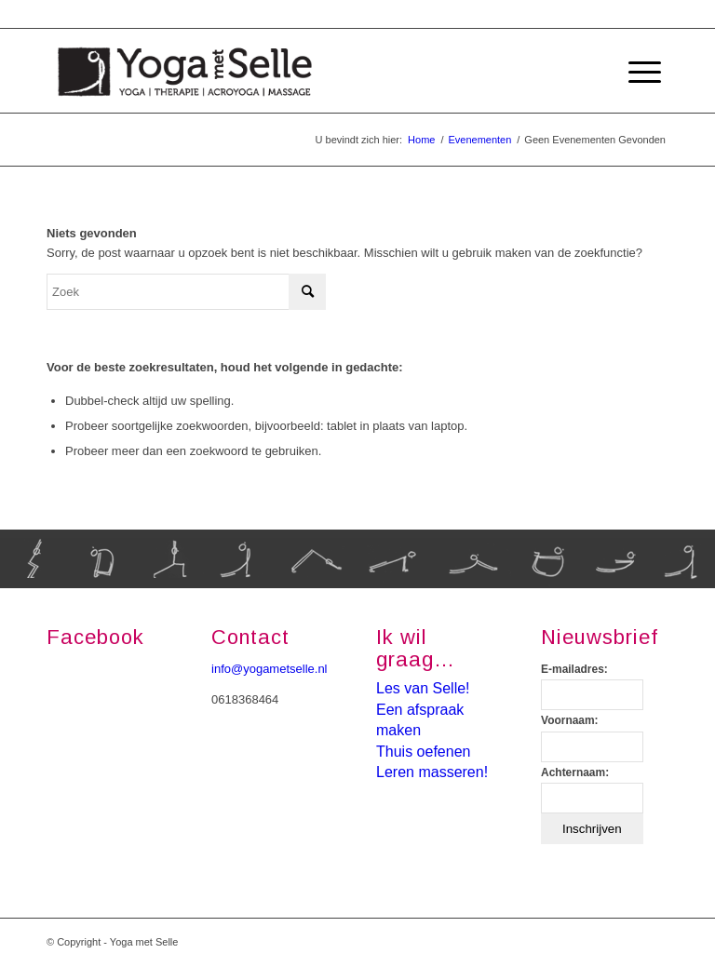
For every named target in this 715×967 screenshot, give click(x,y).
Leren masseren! (432, 772)
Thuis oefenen (423, 751)
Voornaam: (570, 720)
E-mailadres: (574, 669)
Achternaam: (575, 772)
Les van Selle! (423, 688)
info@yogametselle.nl (269, 669)
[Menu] (635, 71)
